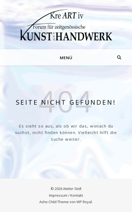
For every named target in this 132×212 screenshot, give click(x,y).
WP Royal (84, 201)
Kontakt (76, 195)
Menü (66, 57)
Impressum (58, 195)
